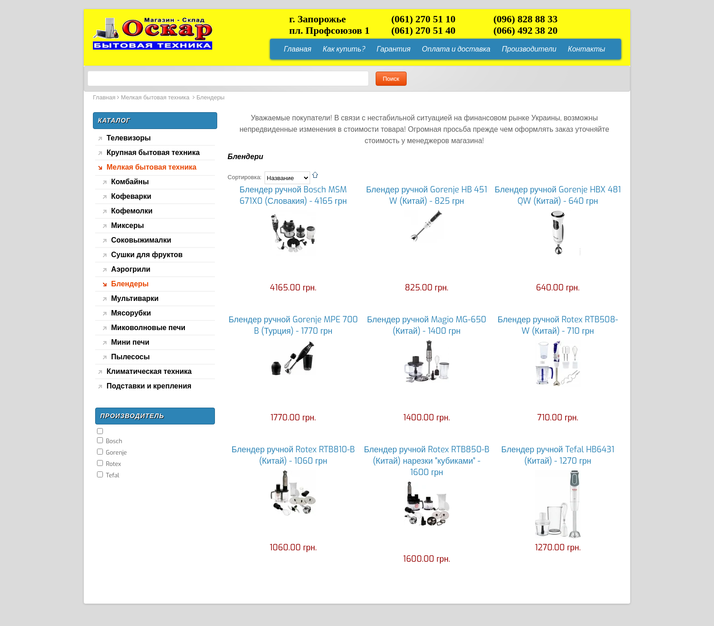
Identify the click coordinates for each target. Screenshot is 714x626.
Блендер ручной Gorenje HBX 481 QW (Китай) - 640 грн (558, 195)
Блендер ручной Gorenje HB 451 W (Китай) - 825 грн (426, 195)
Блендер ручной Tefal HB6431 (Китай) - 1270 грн (557, 455)
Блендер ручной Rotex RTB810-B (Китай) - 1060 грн (293, 455)
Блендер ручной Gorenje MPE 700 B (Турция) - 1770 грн (293, 325)
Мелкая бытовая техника (156, 97)
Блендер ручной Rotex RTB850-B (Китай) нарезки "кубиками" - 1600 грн (426, 461)
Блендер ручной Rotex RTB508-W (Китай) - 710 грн (558, 325)
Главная (104, 97)
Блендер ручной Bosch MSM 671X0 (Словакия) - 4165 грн (293, 195)
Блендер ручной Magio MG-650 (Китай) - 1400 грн (426, 325)
